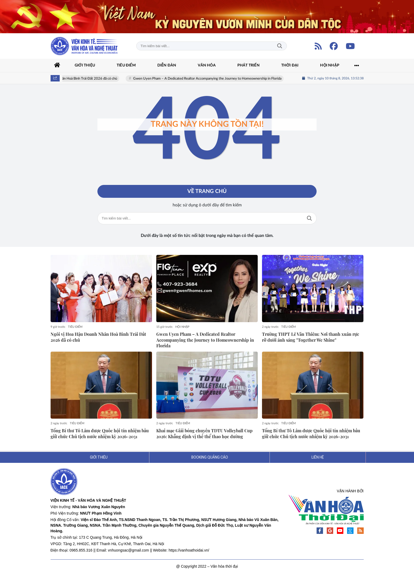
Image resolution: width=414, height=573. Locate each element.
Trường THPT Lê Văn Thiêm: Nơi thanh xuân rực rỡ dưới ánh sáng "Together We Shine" (310, 337)
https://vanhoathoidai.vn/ (189, 550)
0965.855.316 (81, 550)
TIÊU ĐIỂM (75, 326)
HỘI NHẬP (182, 326)
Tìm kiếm (279, 46)
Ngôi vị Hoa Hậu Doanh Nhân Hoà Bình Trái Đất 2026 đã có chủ (82, 78)
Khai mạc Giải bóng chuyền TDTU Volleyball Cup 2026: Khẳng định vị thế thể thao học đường (204, 433)
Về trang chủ (207, 191)
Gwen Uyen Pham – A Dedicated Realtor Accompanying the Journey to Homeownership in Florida (220, 78)
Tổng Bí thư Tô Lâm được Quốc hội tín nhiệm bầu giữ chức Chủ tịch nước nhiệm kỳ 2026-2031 (100, 433)
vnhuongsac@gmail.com (128, 550)
